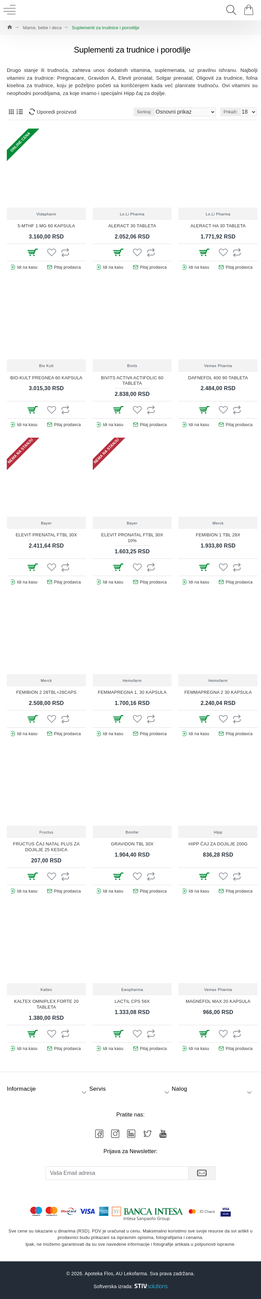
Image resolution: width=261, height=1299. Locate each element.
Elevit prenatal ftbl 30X (46, 534)
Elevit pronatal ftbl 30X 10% (132, 537)
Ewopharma (132, 990)
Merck (218, 523)
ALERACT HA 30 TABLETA (218, 225)
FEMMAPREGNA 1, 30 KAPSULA (132, 692)
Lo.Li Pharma (132, 214)
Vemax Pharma (218, 366)
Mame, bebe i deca (42, 27)
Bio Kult (46, 366)
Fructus (46, 832)
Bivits (132, 366)
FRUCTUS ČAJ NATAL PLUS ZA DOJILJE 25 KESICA (46, 846)
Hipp (218, 832)
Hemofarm (132, 681)
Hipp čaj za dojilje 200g (218, 843)
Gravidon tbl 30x (132, 843)
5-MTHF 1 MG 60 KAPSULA (46, 225)
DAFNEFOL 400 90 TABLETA (218, 377)
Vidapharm (46, 214)
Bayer (46, 523)
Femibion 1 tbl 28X (218, 534)
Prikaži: (231, 112)
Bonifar (132, 832)
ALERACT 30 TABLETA (132, 225)
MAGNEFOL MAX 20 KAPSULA (218, 1001)
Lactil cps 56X (132, 1001)
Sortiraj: (144, 112)
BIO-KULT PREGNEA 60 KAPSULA (46, 377)
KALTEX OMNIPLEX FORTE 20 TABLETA (46, 1004)
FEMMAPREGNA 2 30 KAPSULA (217, 692)
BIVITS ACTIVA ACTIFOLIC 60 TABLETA (132, 380)
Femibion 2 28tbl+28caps (46, 692)
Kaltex (46, 990)
